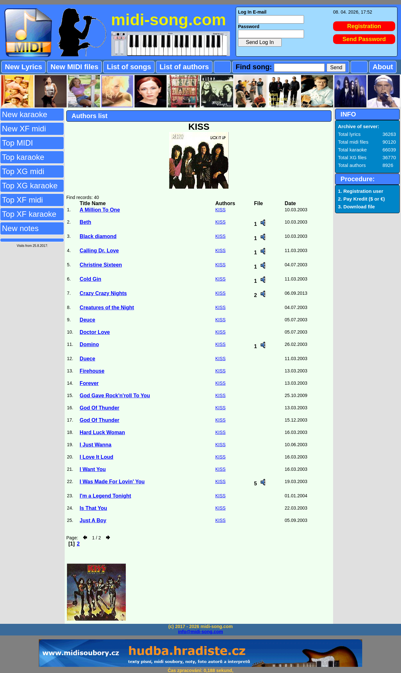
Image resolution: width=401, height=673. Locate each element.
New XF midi (24, 128)
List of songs (129, 67)
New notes (20, 228)
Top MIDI (17, 142)
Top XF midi (22, 199)
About (383, 67)
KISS (220, 209)
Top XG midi (23, 171)
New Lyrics (23, 67)
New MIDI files (74, 67)
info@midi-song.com (200, 631)
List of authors (184, 67)
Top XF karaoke (29, 214)
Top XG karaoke (30, 185)
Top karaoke (23, 157)
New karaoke (24, 114)
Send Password (364, 39)
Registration (364, 26)
